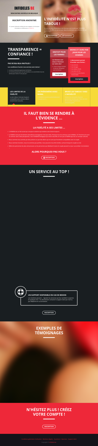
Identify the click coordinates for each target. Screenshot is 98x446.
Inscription (59, 74)
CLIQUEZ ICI (31, 28)
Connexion (67, 36)
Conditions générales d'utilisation (31, 439)
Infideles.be (52, 442)
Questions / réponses (60, 439)
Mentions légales (48, 439)
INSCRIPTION (51, 36)
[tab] (21, 96)
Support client (72, 439)
